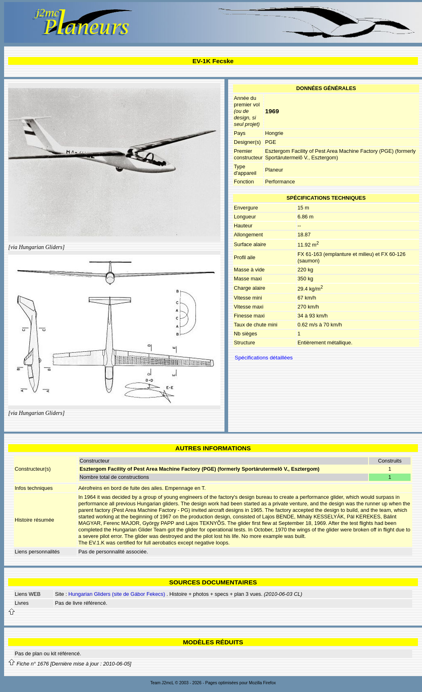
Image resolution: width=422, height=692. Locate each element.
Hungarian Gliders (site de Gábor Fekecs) (117, 594)
